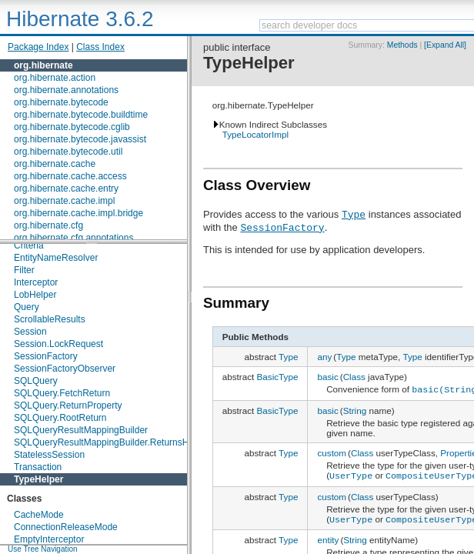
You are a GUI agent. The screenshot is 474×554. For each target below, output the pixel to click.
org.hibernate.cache (54, 164)
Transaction (38, 467)
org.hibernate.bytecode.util (68, 151)
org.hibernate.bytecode (61, 102)
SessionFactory (46, 356)
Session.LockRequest (58, 344)
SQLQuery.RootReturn (60, 417)
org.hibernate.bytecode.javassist (80, 139)
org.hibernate (43, 65)
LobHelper (35, 294)
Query (26, 307)
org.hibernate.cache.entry (66, 188)
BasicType (278, 377)
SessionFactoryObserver (64, 368)
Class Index (100, 47)
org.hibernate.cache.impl (64, 200)
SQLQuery (36, 380)
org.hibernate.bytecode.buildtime (81, 114)
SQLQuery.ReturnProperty (68, 405)
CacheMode (39, 514)
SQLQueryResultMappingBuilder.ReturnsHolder (111, 442)
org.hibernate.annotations (66, 90)
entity (328, 536)
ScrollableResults (49, 319)
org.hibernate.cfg (48, 225)
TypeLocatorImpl (255, 134)
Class (354, 377)
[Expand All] (445, 45)
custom (331, 451)
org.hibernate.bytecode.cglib (72, 127)
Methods (402, 45)
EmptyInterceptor (49, 539)
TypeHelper (38, 479)
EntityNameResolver (56, 257)
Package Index (38, 47)
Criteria (29, 245)
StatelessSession (49, 454)
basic (327, 377)
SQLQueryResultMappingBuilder (81, 430)
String (355, 409)
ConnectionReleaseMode (66, 527)
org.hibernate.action (54, 77)
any (324, 357)
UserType (350, 473)
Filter (24, 270)
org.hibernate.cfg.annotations (73, 237)
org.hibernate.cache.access (70, 176)
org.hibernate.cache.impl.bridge (78, 213)
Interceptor (36, 282)
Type (354, 214)
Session (30, 331)
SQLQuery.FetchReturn (62, 393)
